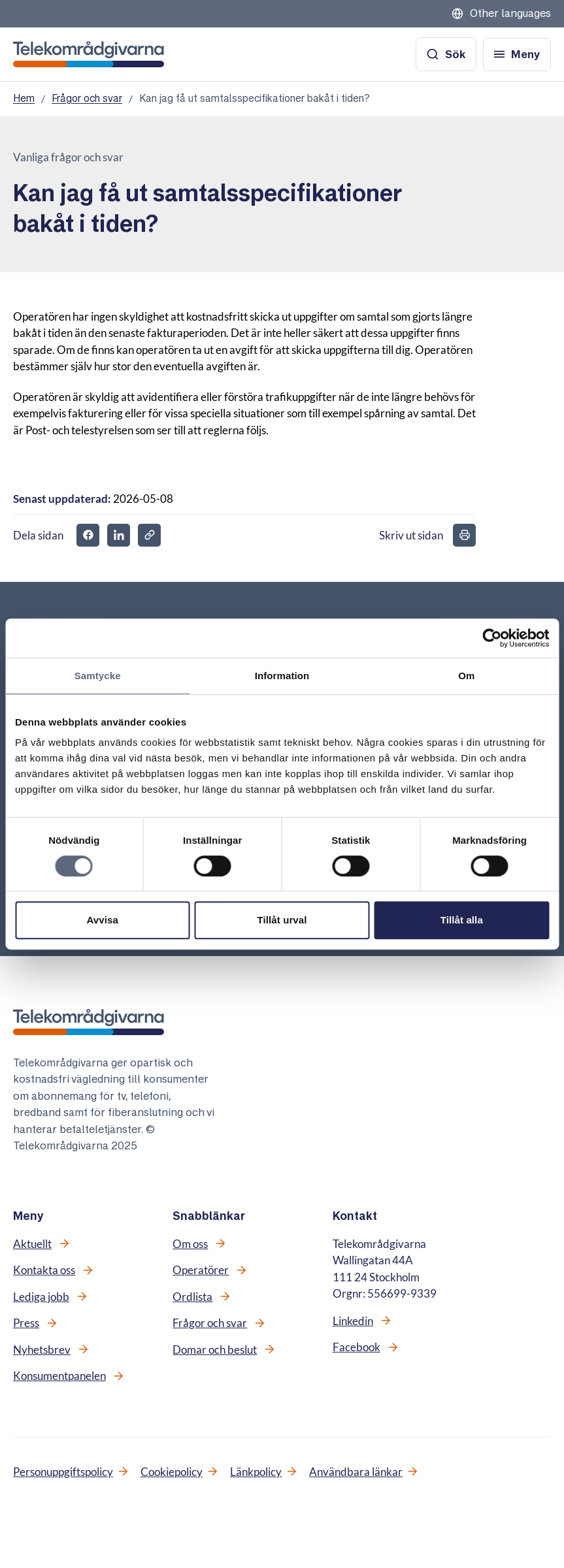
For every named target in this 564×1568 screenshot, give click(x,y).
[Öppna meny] (517, 54)
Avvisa (102, 919)
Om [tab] (466, 675)
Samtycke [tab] (98, 675)
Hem (24, 98)
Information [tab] (282, 675)
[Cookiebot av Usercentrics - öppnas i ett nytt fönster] (492, 638)
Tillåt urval (282, 919)
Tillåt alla (461, 919)
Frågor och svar (87, 98)
